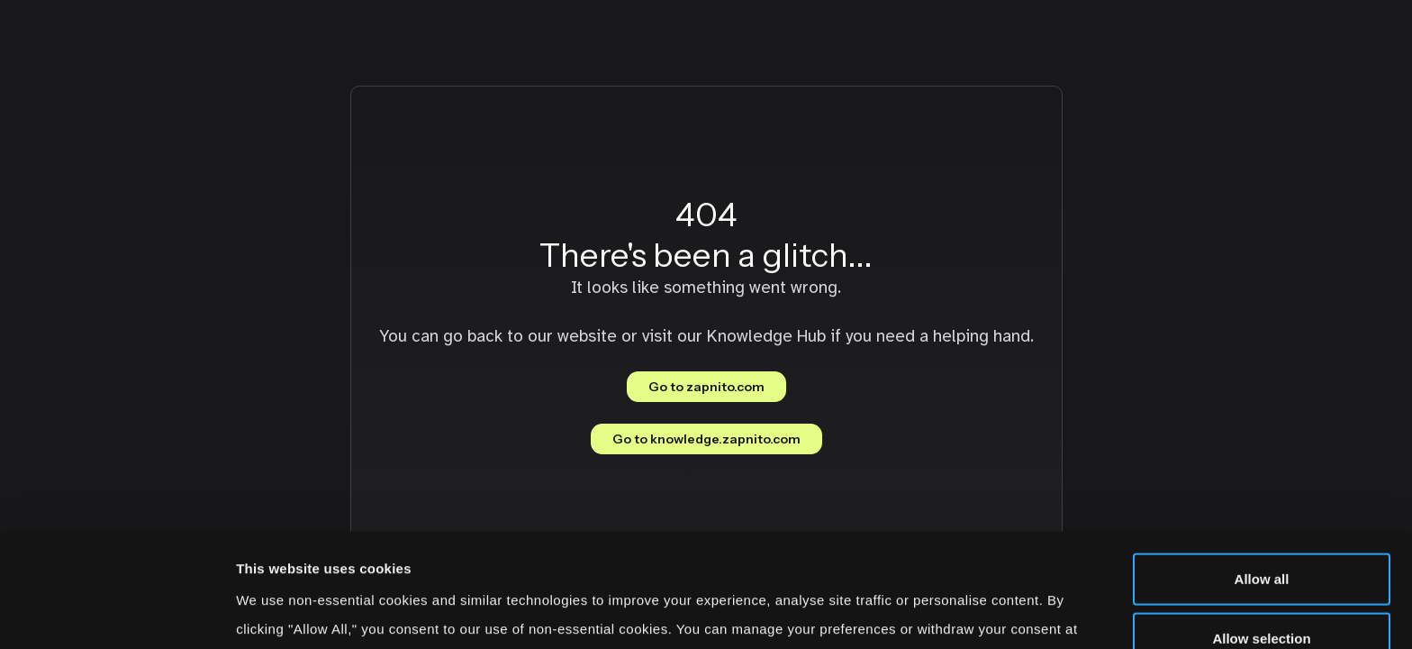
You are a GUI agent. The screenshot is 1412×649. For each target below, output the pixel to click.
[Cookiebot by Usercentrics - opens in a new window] (116, 613)
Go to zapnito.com (706, 387)
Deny (1262, 590)
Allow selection (1261, 531)
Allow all (1262, 472)
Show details (945, 613)
